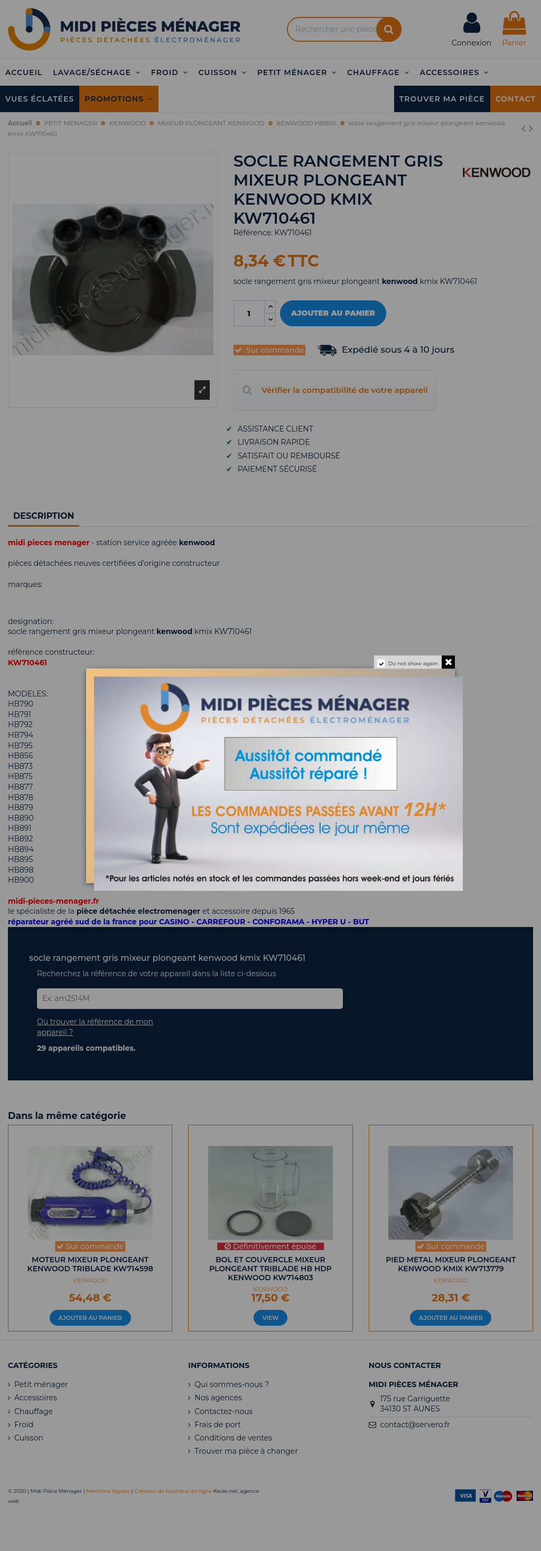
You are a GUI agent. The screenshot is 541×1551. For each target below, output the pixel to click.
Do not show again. (413, 662)
